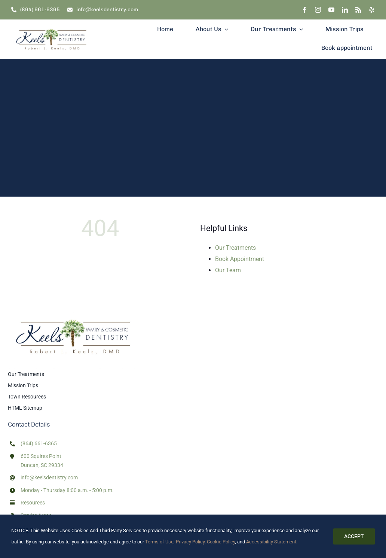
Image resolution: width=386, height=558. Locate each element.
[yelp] (372, 10)
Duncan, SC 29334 (42, 465)
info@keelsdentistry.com (49, 477)
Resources (33, 503)
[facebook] (304, 10)
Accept (354, 536)
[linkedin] (345, 10)
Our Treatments (235, 247)
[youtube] (331, 10)
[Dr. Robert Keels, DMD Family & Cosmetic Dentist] (51, 22)
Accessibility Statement (271, 542)
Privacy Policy (190, 542)
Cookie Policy (221, 542)
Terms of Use (159, 542)
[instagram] (318, 10)
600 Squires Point (41, 456)
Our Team (228, 270)
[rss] (358, 10)
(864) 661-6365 (39, 443)
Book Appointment (239, 259)
